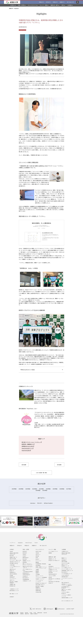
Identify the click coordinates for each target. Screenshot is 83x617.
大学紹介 (12, 549)
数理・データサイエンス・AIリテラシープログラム (27, 564)
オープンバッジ (38, 560)
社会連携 (11, 575)
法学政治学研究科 (26, 574)
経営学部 (25, 553)
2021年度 (41, 489)
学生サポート (38, 554)
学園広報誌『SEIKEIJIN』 (14, 561)
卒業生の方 (55, 2)
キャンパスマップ (13, 578)
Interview (32, 503)
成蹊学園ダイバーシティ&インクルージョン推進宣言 (67, 585)
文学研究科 (25, 576)
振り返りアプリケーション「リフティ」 (32, 442)
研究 (50, 564)
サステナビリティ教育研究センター (65, 564)
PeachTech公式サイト (27, 448)
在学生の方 (48, 2)
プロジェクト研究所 (52, 575)
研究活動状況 (51, 566)
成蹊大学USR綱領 (13, 558)
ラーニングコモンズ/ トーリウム (39, 581)
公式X (36, 609)
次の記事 (59, 464)
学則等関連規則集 (26, 579)
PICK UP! (39, 503)
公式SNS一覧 (70, 609)
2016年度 (38, 490)
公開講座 (37, 569)
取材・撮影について (14, 593)
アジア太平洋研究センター (67, 573)
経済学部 (25, 551)
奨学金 (37, 557)
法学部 (24, 554)
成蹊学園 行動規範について (67, 597)
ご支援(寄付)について (14, 589)
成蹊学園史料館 (65, 576)
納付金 (37, 559)
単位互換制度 (38, 565)
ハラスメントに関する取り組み (65, 593)
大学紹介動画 (12, 565)
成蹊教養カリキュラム (26, 560)
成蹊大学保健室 (64, 561)
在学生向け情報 (38, 592)
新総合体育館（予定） (40, 584)
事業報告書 (12, 577)
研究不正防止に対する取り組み (54, 581)
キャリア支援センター (53, 551)
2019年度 (55, 489)
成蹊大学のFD (12, 569)
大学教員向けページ (27, 580)
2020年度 (48, 489)
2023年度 (27, 489)
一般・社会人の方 (70, 2)
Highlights (20, 542)
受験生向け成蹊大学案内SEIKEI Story (14, 553)
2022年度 (34, 489)
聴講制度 (37, 562)
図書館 (37, 572)
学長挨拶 (11, 551)
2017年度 (68, 489)
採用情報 (12, 596)
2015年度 (44, 490)
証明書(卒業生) (38, 590)
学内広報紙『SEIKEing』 (14, 563)
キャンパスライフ (40, 549)
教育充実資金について (14, 590)
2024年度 (21, 489)
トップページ (12, 542)
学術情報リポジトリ (53, 569)
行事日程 (37, 553)
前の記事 (23, 464)
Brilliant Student (22, 30)
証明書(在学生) (38, 589)
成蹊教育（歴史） (13, 557)
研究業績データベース (53, 571)
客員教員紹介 (12, 572)
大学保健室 (38, 574)
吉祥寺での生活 (38, 551)
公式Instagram (48, 609)
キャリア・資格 (52, 549)
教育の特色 (12, 555)
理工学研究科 (25, 577)
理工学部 (25, 559)
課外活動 (37, 556)
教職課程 (37, 571)
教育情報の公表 (12, 585)
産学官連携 (51, 572)
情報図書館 (64, 560)
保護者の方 (62, 2)
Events (36, 542)
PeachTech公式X (26, 450)
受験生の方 (41, 2)
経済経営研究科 (26, 573)
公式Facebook (59, 609)
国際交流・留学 (52, 557)
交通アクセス (12, 580)
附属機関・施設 (12, 584)
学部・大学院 (26, 549)
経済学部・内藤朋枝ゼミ (28, 444)
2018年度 (61, 489)
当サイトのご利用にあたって (67, 600)
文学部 (24, 556)
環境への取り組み (65, 582)
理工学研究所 (64, 572)
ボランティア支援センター (67, 569)
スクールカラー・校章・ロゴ (15, 560)
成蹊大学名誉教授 (13, 573)
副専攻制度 (25, 562)
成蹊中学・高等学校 (33, 613)
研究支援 (50, 577)
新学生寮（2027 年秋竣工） (41, 583)
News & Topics (28, 542)
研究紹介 (51, 583)
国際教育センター (52, 558)
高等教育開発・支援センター (67, 570)
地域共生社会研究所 (53, 574)
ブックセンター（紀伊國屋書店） (41, 577)
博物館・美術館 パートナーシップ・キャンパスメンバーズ (41, 567)
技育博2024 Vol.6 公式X (28, 446)
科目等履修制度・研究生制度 (41, 563)
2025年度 (14, 489)
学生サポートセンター (39, 575)
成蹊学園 (21, 613)
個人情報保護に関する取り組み (65, 587)
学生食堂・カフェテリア (40, 578)
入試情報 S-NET (65, 551)
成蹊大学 (13, 613)
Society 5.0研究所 (65, 575)
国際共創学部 (25, 557)
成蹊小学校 (27, 613)
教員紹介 (12, 570)
